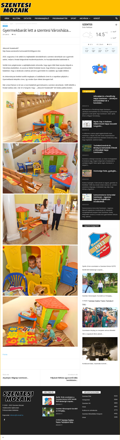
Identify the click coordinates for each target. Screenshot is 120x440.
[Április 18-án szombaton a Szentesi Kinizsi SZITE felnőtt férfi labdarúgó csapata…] (99, 245)
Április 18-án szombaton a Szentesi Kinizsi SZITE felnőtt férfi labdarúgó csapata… (66, 399)
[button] (116, 18)
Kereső (97, 18)
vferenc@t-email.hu (16, 415)
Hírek (6, 18)
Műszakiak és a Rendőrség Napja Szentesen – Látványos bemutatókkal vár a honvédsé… (105, 99)
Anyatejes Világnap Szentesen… (15, 378)
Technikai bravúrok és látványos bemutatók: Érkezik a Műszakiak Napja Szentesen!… (105, 148)
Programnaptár (59, 18)
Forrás (5, 354)
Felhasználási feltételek (10, 410)
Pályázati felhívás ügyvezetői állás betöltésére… (64, 379)
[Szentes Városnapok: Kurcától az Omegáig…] (100, 283)
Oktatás (27, 18)
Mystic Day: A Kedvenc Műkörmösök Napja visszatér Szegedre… (105, 123)
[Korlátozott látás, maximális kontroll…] (100, 349)
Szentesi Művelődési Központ (92, 414)
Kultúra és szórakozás (89, 410)
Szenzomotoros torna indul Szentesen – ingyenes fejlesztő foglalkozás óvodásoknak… (104, 198)
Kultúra (16, 18)
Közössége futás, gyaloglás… (105, 171)
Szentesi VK (86, 403)
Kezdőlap (5, 23)
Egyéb (11, 23)
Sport (73, 18)
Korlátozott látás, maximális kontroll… (95, 363)
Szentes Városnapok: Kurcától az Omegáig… (97, 296)
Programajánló (42, 18)
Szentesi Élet (86, 396)
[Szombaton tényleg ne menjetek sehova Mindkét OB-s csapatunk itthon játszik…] (100, 317)
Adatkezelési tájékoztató (11, 408)
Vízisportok (86, 400)
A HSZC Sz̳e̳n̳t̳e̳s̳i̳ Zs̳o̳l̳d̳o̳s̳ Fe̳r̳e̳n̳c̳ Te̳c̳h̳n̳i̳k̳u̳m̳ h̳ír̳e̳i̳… (65, 421)
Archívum (85, 18)
